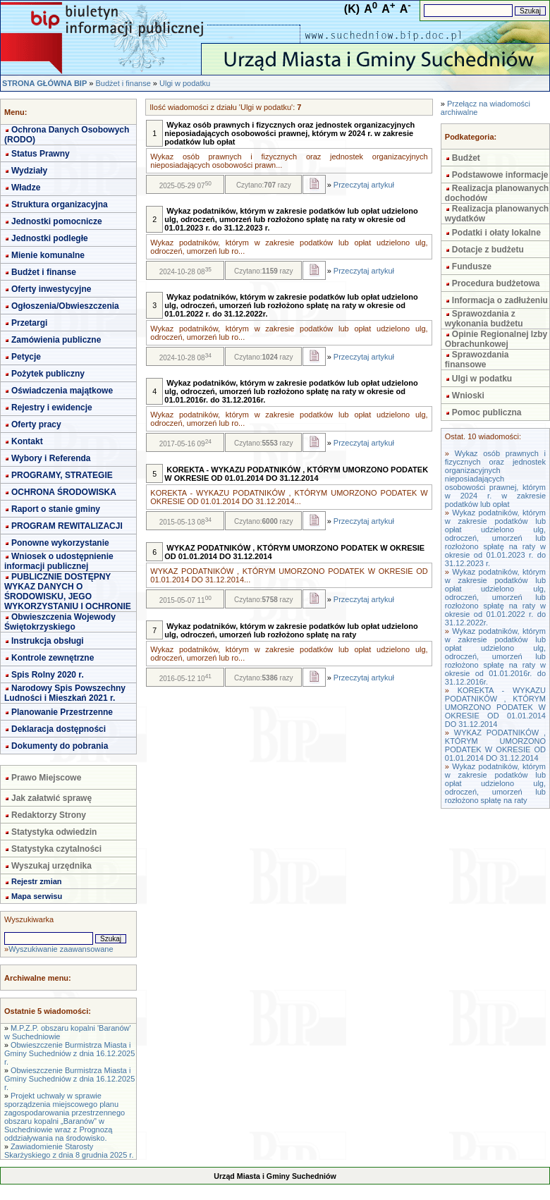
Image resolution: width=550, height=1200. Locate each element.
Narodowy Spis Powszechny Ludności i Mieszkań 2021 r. (65, 693)
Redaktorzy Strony (48, 815)
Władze (25, 187)
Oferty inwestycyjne (51, 289)
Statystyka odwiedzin (54, 832)
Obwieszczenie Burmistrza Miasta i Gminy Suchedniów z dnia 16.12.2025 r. (69, 1053)
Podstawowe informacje (500, 175)
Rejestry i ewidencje (51, 407)
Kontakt (27, 441)
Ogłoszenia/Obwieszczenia (65, 306)
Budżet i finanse (122, 83)
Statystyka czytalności (56, 849)
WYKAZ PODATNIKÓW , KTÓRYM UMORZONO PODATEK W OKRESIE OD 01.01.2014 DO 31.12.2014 (495, 745)
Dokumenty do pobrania (59, 746)
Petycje (26, 357)
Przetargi (29, 323)
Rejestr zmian (36, 881)
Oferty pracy (36, 424)
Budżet (466, 158)
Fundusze (471, 266)
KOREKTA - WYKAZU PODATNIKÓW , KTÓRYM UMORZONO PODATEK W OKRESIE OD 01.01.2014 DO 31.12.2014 (495, 707)
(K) (352, 9)
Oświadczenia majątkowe (62, 391)
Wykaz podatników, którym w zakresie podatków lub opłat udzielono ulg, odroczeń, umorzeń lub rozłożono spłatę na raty (495, 783)
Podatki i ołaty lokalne (496, 233)
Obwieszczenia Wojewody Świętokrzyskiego (60, 622)
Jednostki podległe (49, 238)
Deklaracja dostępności (58, 729)
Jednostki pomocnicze (56, 221)
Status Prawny (40, 154)
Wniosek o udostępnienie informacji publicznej (59, 561)
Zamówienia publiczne (56, 340)
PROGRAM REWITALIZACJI (67, 526)
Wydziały (29, 171)
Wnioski (468, 395)
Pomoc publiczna (487, 412)
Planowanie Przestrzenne (62, 712)
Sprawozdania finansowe (477, 359)
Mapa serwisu (36, 896)
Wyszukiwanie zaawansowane (60, 949)
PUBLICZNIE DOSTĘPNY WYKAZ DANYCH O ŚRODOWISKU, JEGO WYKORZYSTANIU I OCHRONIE (67, 591)
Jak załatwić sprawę (51, 798)
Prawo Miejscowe (46, 778)
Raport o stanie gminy (55, 509)
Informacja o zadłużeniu (500, 300)
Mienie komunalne (48, 255)
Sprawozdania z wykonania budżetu (484, 319)
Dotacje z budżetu (488, 250)
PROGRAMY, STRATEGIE (62, 475)
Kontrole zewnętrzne (52, 658)
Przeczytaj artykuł (364, 184)
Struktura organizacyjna (59, 204)
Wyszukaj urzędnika (51, 866)
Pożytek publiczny (48, 374)
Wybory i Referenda (50, 458)
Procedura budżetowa (496, 283)
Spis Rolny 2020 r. (47, 675)
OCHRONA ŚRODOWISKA (63, 492)
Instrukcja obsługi (47, 641)
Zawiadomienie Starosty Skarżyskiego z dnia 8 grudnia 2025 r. (68, 1150)
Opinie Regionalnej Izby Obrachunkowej (496, 339)
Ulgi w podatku (184, 83)
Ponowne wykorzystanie (60, 543)
